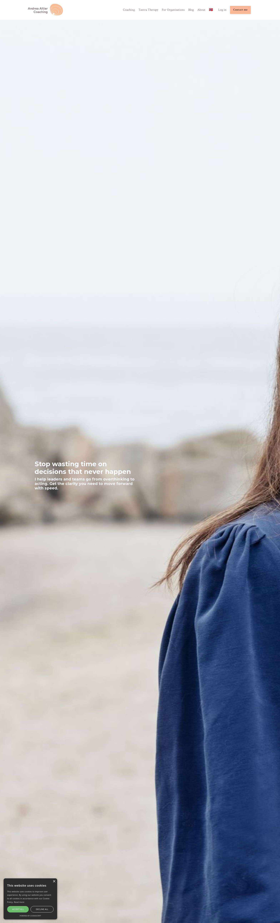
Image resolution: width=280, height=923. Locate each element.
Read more (19, 902)
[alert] (30, 898)
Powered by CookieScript (30, 916)
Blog (191, 10)
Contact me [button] (240, 10)
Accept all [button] (18, 909)
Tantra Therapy (148, 10)
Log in (222, 10)
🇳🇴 (211, 10)
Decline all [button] (42, 909)
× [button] (54, 881)
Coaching (129, 10)
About (201, 10)
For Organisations (173, 10)
